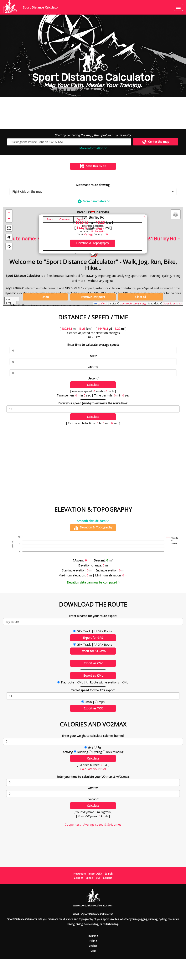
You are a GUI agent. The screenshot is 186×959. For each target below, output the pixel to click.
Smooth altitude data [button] (93, 521)
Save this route (93, 166)
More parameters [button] (94, 201)
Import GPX (95, 873)
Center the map (155, 142)
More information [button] (93, 148)
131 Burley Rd (98, 231)
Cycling (88, 234)
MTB (93, 951)
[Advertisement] (93, 113)
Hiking (93, 941)
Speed (89, 878)
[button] (9, 213)
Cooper (78, 878)
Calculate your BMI (93, 769)
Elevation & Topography (93, 527)
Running (93, 936)
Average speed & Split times (102, 824)
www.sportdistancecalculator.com (93, 905)
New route (79, 873)
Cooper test (73, 824)
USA (106, 234)
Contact (107, 878)
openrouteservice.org (133, 303)
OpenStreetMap (172, 303)
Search (109, 873)
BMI (98, 878)
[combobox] (93, 191)
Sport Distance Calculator (41, 7)
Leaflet (99, 303)
